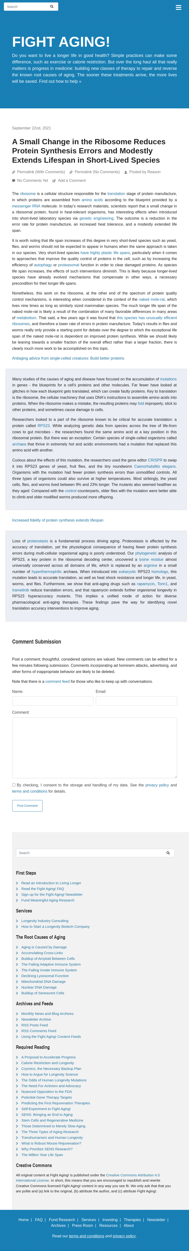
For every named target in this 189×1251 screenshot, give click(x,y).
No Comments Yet (33, 180)
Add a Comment (72, 180)
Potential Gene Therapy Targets (47, 1097)
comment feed (57, 681)
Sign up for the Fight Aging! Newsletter (52, 894)
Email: (101, 691)
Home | (26, 1220)
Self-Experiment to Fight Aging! (46, 1109)
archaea (19, 444)
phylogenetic (146, 553)
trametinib (20, 590)
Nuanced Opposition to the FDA (47, 1092)
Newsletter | (159, 1220)
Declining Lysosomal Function (45, 976)
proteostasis (37, 541)
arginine (150, 565)
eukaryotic (127, 572)
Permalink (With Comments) (41, 172)
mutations (168, 379)
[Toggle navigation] (178, 6)
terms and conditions (30, 791)
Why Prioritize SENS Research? (47, 1149)
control (70, 491)
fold (141, 403)
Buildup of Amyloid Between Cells (48, 958)
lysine (144, 559)
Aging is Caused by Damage (44, 947)
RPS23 (44, 426)
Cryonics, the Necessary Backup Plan (51, 1069)
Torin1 (162, 584)
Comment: (21, 712)
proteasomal (68, 265)
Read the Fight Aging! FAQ (43, 889)
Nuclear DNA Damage (39, 987)
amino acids (92, 200)
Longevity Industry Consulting (45, 921)
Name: (17, 691)
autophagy (43, 265)
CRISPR (155, 460)
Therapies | (135, 1220)
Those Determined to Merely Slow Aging (54, 1126)
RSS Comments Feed (39, 1031)
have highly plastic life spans (105, 253)
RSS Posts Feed (35, 1025)
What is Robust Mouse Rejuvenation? (51, 1143)
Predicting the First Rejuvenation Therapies (56, 1103)
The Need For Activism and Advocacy (51, 1086)
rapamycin (146, 584)
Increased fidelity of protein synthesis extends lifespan (57, 520)
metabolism (26, 318)
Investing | (112, 1220)
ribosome (28, 194)
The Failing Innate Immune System (49, 970)
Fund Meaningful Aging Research (48, 900)
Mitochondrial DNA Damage (44, 981)
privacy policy (157, 785)
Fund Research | (64, 1220)
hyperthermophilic (47, 572)
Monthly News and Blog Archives (48, 1014)
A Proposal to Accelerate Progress (49, 1057)
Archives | (61, 1225)
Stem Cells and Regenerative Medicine (52, 1120)
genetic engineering (97, 218)
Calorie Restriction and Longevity (48, 1063)
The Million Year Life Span (42, 1155)
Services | (91, 1220)
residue (157, 559)
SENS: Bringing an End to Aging (47, 1114)
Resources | (111, 1225)
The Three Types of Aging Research (50, 1132)
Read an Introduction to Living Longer (51, 883)
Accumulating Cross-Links (42, 953)
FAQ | (41, 1220)
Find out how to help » (60, 81)
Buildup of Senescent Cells (43, 993)
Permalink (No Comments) (97, 172)
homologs (159, 572)
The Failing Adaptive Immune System (51, 964)
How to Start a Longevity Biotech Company (56, 926)
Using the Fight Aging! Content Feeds (51, 1036)
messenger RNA (26, 206)
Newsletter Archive (36, 1019)
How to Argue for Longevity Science (50, 1074)
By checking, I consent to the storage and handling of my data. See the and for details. (94, 788)
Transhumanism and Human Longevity (52, 1137)
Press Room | (85, 1225)
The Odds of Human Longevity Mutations (54, 1080)
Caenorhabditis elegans (155, 466)
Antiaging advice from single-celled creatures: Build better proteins (68, 358)
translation (116, 194)
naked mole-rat (152, 299)
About (131, 1225)
